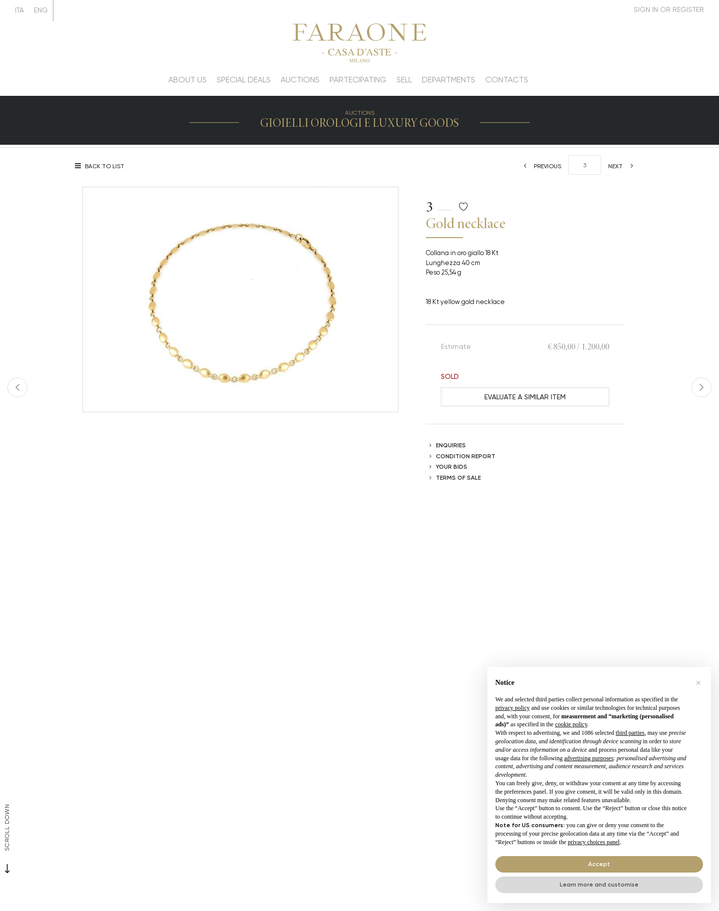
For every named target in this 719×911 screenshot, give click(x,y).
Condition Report (465, 456)
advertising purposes (589, 758)
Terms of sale (458, 477)
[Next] (623, 166)
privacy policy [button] (512, 707)
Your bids (451, 466)
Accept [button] (599, 864)
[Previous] (539, 166)
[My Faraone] (669, 9)
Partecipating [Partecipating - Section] (358, 79)
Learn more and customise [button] (599, 884)
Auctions (359, 112)
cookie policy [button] (571, 724)
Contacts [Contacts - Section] (506, 79)
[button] (698, 683)
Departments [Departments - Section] (448, 79)
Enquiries (451, 445)
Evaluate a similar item (525, 396)
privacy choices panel (594, 842)
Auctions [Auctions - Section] (300, 79)
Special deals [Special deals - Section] (244, 79)
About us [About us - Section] (187, 79)
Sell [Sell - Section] (404, 79)
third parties (630, 732)
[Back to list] (102, 166)
